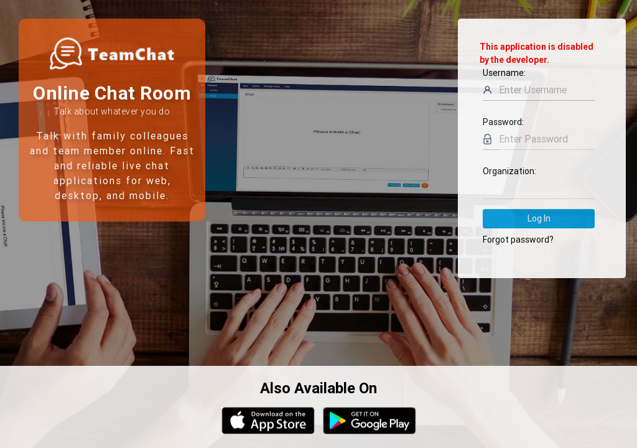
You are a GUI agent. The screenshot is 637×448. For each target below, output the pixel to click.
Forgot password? (518, 239)
